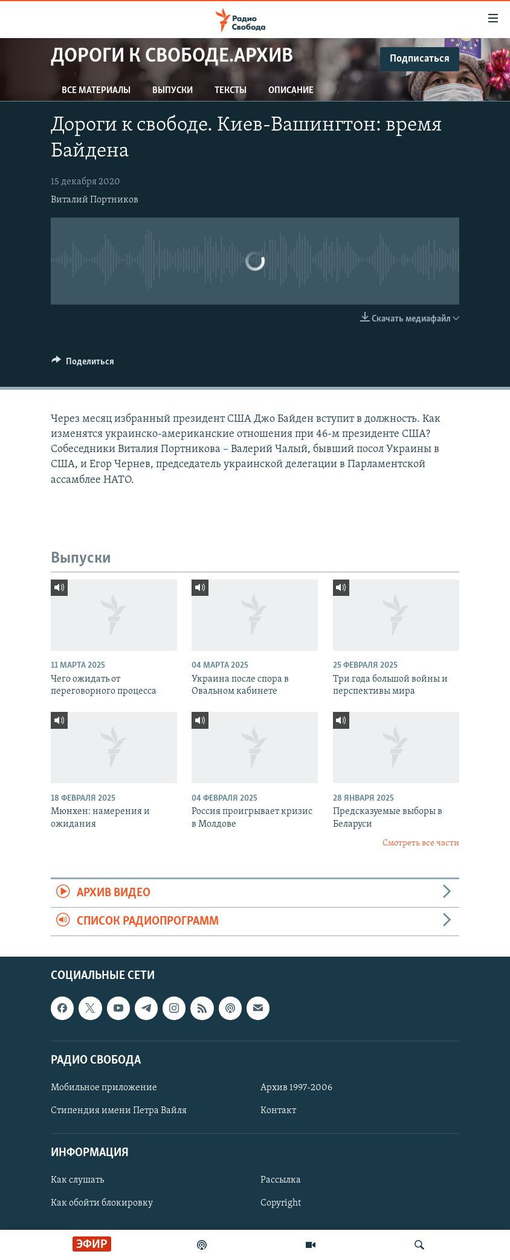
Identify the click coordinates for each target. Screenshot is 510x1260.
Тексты (231, 90)
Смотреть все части (420, 843)
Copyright (280, 1204)
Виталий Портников (94, 200)
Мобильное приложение (104, 1088)
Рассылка (280, 1181)
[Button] (82, 364)
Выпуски (172, 90)
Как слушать (77, 1181)
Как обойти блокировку (102, 1204)
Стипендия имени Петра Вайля (119, 1111)
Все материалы (96, 90)
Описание (291, 90)
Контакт (278, 1111)
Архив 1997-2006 (296, 1088)
